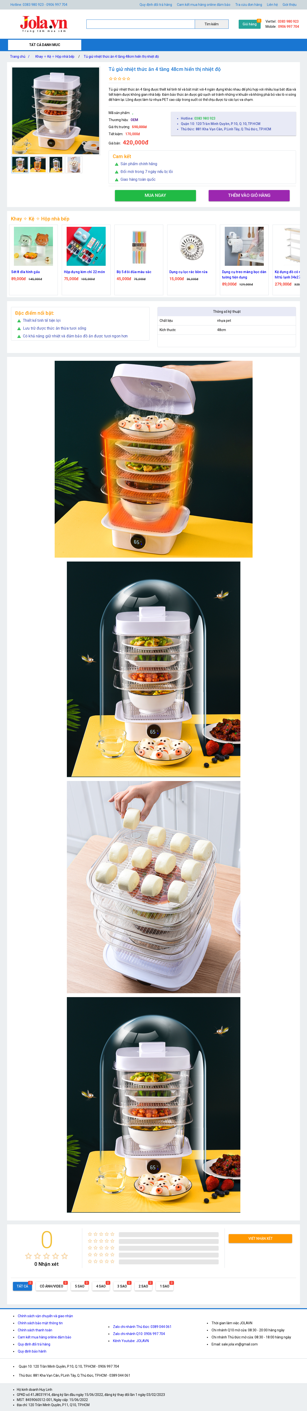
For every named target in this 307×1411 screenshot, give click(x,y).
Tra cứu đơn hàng (248, 5)
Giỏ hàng (250, 24)
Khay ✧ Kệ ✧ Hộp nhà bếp (54, 56)
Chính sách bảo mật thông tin (40, 1323)
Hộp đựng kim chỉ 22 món (137, 272)
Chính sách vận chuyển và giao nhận (45, 1316)
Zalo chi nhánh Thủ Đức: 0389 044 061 (142, 1327)
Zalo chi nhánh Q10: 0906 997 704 (139, 1334)
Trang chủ (20, 56)
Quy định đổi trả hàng (156, 5)
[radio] (28, 1256)
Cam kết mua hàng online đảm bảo (203, 5)
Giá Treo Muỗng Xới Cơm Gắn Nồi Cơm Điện (31, 274)
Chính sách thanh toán (35, 1330)
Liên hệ (272, 5)
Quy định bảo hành (32, 1351)
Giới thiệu (290, 5)
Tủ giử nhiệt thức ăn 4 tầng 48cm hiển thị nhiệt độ (121, 56)
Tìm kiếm (212, 24)
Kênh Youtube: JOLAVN (131, 1341)
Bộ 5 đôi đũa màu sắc (186, 272)
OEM (134, 120)
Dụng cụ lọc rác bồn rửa (241, 272)
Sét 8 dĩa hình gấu (78, 272)
